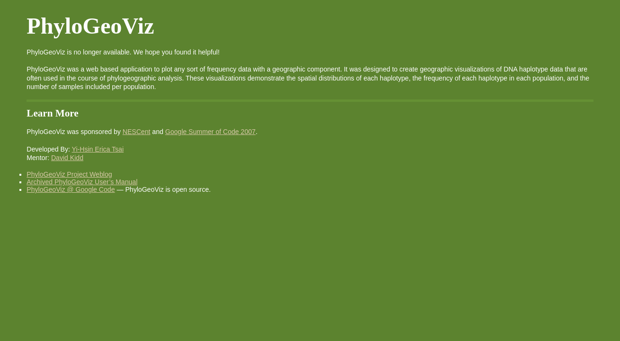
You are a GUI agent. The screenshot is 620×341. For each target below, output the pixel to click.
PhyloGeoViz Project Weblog (69, 174)
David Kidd (67, 158)
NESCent (137, 131)
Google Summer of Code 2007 (210, 131)
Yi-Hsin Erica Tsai (98, 149)
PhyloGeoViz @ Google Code (71, 189)
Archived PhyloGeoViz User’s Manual (82, 182)
